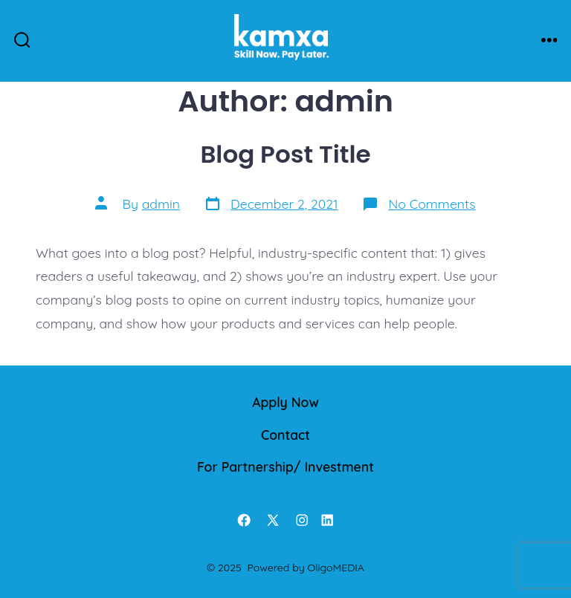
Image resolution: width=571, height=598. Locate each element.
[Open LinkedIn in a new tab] (327, 520)
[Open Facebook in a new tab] (244, 520)
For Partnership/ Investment (285, 466)
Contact (285, 434)
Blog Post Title (285, 154)
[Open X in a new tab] (273, 520)
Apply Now (285, 402)
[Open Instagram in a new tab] (301, 520)
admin (161, 203)
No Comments (431, 203)
